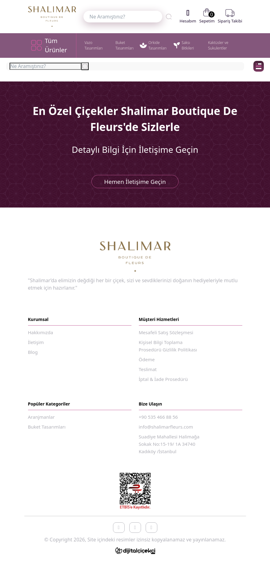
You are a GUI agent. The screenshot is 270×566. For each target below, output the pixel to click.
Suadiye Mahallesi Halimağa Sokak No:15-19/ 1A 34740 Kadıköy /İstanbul (169, 446)
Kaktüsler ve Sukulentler (218, 45)
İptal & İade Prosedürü (163, 382)
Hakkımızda (40, 335)
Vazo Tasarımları (93, 45)
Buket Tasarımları (124, 45)
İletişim (36, 345)
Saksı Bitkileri (184, 45)
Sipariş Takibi (230, 16)
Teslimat (148, 372)
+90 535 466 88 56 (158, 420)
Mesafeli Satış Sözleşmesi (166, 335)
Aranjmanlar (41, 420)
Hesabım (187, 16)
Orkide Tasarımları (153, 45)
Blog (33, 355)
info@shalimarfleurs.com (166, 429)
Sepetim (207, 16)
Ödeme (147, 362)
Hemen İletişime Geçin (135, 183)
